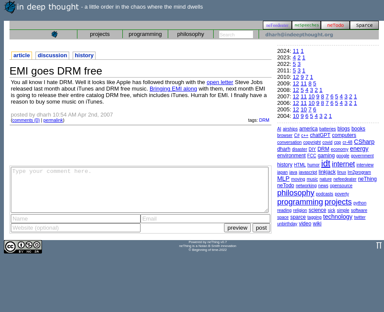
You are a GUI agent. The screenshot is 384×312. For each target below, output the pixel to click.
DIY (312, 149)
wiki (317, 224)
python (359, 203)
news (323, 185)
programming (145, 34)
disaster (299, 149)
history (84, 55)
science (317, 210)
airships (290, 129)
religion (300, 210)
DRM (264, 120)
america (308, 129)
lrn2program (359, 172)
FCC (312, 155)
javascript (308, 172)
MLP (283, 178)
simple (343, 210)
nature (326, 179)
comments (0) (26, 120)
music (312, 179)
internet (343, 164)
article (21, 55)
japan (282, 172)
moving (298, 179)
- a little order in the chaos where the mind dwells (103, 6)
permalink (53, 120)
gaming (326, 156)
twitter (360, 217)
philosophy (190, 34)
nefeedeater (344, 179)
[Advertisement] (140, 145)
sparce (298, 217)
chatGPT (320, 135)
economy (340, 149)
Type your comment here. (140, 190)
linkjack (327, 172)
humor (313, 164)
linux (341, 172)
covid (327, 142)
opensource (341, 185)
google (342, 155)
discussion (52, 55)
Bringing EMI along (173, 88)
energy (359, 148)
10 (311, 96)
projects (100, 34)
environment (291, 156)
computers (344, 135)
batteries (327, 129)
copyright (312, 142)
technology (337, 216)
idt (325, 163)
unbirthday (287, 223)
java (293, 172)
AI (279, 129)
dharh (284, 149)
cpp (337, 142)
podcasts (324, 194)
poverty (342, 194)
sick (331, 210)
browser (285, 135)
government (362, 155)
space (283, 217)
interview (364, 164)
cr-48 (347, 142)
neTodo (285, 185)
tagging (314, 217)
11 (296, 51)
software (359, 210)
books (358, 129)
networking (306, 185)
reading (284, 210)
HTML (300, 164)
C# (297, 135)
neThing (367, 179)
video (305, 224)
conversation (289, 142)
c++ (305, 135)
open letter (220, 82)
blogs (343, 129)
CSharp (364, 141)
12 (296, 77)
